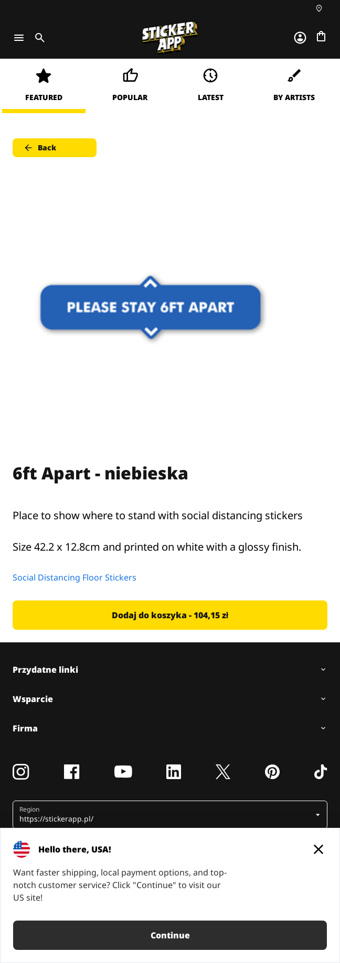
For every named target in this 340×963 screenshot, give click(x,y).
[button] (166, 814)
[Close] (318, 849)
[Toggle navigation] (19, 37)
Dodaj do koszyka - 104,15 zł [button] (170, 615)
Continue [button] (170, 935)
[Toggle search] (37, 37)
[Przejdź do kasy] (321, 36)
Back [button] (39, 148)
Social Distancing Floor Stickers (74, 577)
